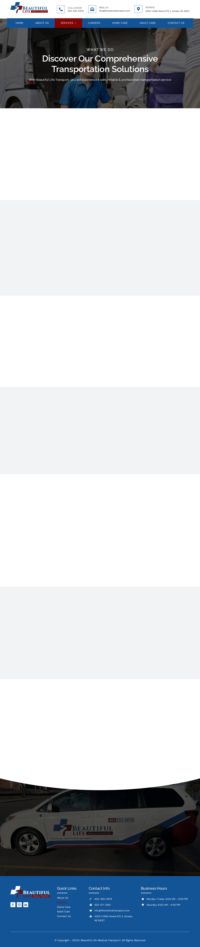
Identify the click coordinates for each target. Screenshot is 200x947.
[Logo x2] (29, 3)
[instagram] (19, 904)
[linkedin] (25, 904)
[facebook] (12, 904)
